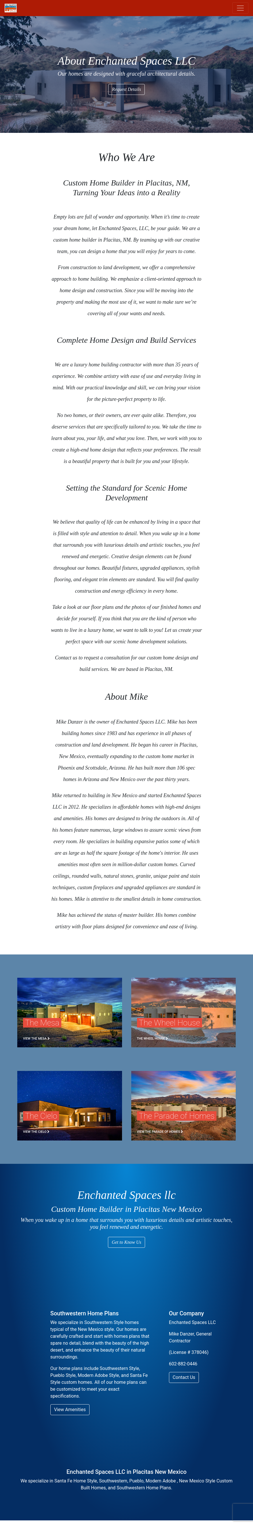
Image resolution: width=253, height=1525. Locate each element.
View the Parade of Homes (160, 1132)
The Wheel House (152, 1038)
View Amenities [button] (70, 1409)
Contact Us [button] (184, 1377)
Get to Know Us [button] (126, 1242)
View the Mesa (36, 1038)
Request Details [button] (126, 89)
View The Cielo (36, 1132)
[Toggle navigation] (240, 8)
